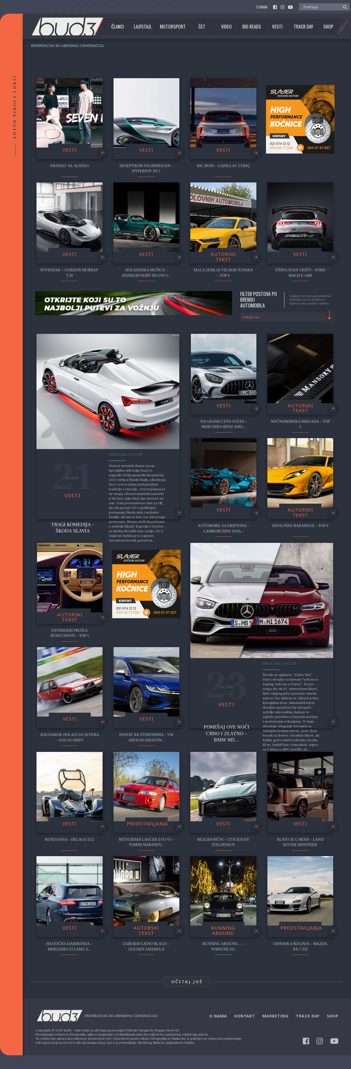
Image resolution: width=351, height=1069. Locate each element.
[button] (343, 7)
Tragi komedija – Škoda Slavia (72, 527)
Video (226, 26)
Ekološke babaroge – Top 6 (300, 526)
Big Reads (251, 26)
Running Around (223, 930)
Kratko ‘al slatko (69, 166)
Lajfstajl (143, 26)
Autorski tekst (223, 257)
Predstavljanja (147, 823)
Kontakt (244, 1016)
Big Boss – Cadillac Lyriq (223, 166)
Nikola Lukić (118, 454)
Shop (328, 26)
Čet (202, 26)
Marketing (275, 1016)
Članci (117, 26)
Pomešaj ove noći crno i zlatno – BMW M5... (226, 733)
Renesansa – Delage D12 (69, 839)
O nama (262, 7)
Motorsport (173, 26)
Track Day (303, 26)
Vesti (277, 26)
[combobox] (287, 317)
